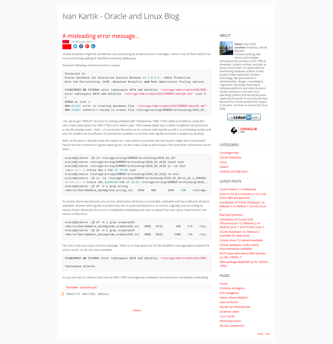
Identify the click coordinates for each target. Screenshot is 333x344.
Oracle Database (230, 157)
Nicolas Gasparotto (232, 325)
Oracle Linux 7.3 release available (241, 240)
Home (223, 283)
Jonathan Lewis (229, 311)
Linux (223, 162)
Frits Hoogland (229, 293)
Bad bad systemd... (232, 215)
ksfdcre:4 (103, 294)
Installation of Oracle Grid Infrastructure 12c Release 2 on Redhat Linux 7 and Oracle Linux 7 (242, 223)
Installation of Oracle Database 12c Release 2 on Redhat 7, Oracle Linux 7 (243, 206)
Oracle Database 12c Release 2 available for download (240, 233)
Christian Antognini (232, 288)
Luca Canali (227, 316)
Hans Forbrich (229, 302)
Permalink (72, 287)
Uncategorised (229, 153)
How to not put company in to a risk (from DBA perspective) (243, 196)
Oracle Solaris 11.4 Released (238, 189)
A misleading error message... (100, 36)
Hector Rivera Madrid (233, 297)
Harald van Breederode (235, 307)
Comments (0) (88, 287)
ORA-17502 (88, 294)
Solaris (224, 167)
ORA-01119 (73, 294)
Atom (261, 333)
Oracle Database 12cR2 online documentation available (239, 247)
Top (267, 333)
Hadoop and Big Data (233, 171)
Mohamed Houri (230, 321)
